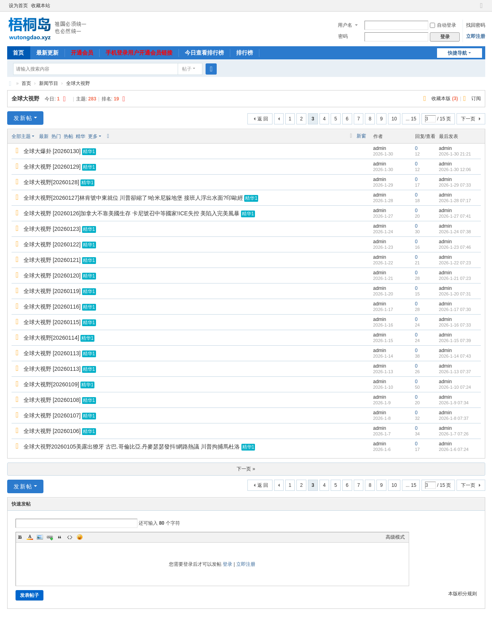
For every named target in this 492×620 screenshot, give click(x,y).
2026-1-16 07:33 (455, 325)
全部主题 (21, 136)
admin (379, 148)
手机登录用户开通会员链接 (139, 52)
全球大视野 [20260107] (52, 415)
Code (70, 537)
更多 (93, 136)
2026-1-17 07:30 (455, 309)
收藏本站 (40, 5)
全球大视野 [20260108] (52, 400)
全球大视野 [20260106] (52, 431)
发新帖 (23, 118)
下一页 (468, 119)
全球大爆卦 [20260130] (52, 151)
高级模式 (395, 537)
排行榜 (244, 52)
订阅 (476, 98)
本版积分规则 (462, 593)
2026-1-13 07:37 (455, 371)
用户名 (345, 25)
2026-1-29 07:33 (455, 185)
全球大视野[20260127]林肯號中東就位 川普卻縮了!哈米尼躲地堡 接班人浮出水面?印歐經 (133, 198)
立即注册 (475, 36)
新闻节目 (48, 83)
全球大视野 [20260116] (52, 306)
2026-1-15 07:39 (455, 340)
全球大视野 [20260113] (52, 353)
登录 (227, 564)
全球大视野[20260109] (51, 384)
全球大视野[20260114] (51, 338)
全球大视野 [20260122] (52, 244)
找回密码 (475, 25)
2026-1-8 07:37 (454, 418)
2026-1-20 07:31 (455, 293)
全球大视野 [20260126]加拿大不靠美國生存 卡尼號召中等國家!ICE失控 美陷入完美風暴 (132, 213)
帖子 (187, 69)
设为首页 (18, 5)
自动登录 (443, 25)
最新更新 (47, 52)
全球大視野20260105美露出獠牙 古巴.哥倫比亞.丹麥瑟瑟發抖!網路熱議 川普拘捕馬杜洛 (132, 446)
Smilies (80, 537)
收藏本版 (444, 98)
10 (394, 119)
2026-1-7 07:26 (454, 433)
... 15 (411, 119)
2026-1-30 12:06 (455, 169)
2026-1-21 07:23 (455, 278)
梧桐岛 (10, 83)
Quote (60, 537)
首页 (18, 52)
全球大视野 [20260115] (52, 322)
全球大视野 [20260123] (52, 229)
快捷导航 (457, 53)
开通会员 (82, 52)
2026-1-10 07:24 (455, 387)
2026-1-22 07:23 (455, 262)
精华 (80, 136)
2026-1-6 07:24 (454, 449)
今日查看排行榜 (204, 52)
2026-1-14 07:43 (455, 356)
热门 (56, 136)
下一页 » (246, 469)
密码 (343, 36)
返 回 (262, 119)
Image (40, 537)
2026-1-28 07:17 (455, 200)
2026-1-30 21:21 (455, 154)
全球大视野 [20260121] (52, 260)
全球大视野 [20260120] (52, 275)
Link (50, 537)
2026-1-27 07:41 (455, 216)
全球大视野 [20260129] (52, 166)
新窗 (361, 136)
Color (30, 537)
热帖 (68, 136)
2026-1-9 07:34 (454, 402)
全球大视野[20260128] (51, 182)
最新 (44, 136)
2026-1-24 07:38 (455, 231)
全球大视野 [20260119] (52, 291)
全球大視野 (78, 83)
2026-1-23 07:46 (455, 247)
